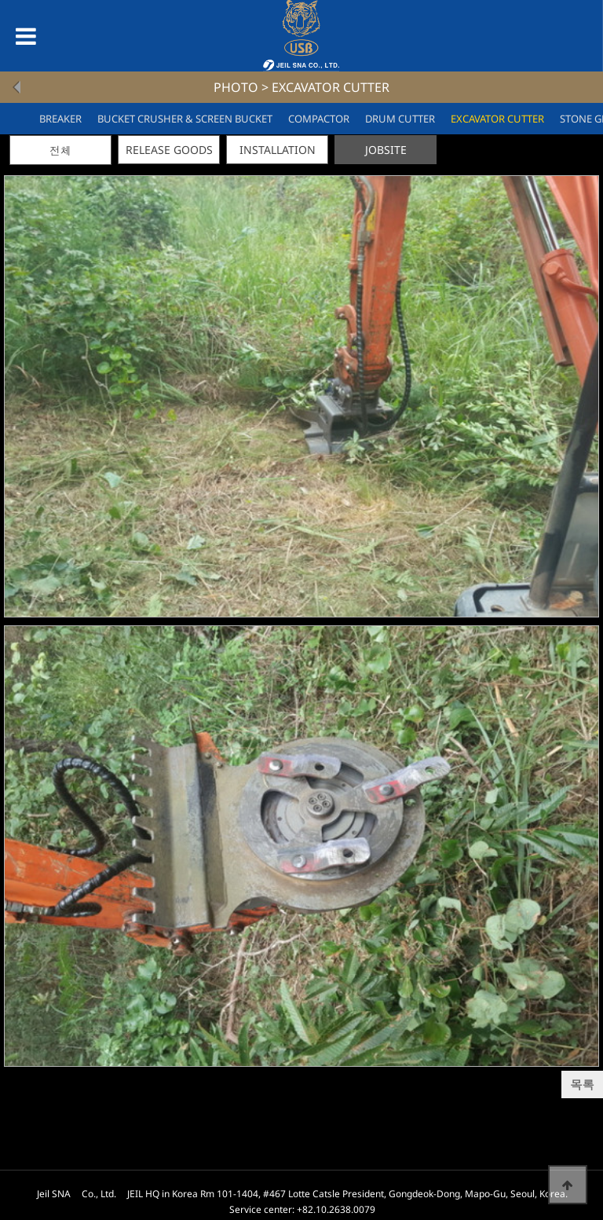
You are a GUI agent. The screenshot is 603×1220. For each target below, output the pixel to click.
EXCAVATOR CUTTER (497, 119)
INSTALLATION (277, 149)
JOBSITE (386, 149)
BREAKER (60, 119)
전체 (60, 150)
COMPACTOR (318, 119)
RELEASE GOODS (169, 149)
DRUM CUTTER (400, 119)
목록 (582, 1085)
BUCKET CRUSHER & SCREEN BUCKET (184, 119)
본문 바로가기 (0, 0)
